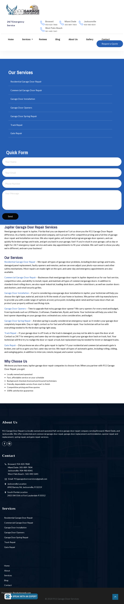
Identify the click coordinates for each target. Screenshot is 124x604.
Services (26, 39)
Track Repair (16, 125)
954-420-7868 (23, 464)
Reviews (42, 39)
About (7, 570)
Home (10, 39)
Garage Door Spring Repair (23, 116)
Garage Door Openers (21, 107)
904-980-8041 (26, 470)
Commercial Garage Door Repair (26, 90)
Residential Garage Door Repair (26, 81)
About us (73, 39)
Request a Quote (110, 43)
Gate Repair (16, 133)
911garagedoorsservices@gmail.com (30, 479)
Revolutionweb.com (22, 592)
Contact (105, 39)
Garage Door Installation (22, 99)
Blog (57, 39)
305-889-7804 (25, 467)
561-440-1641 (31, 474)
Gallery (89, 39)
